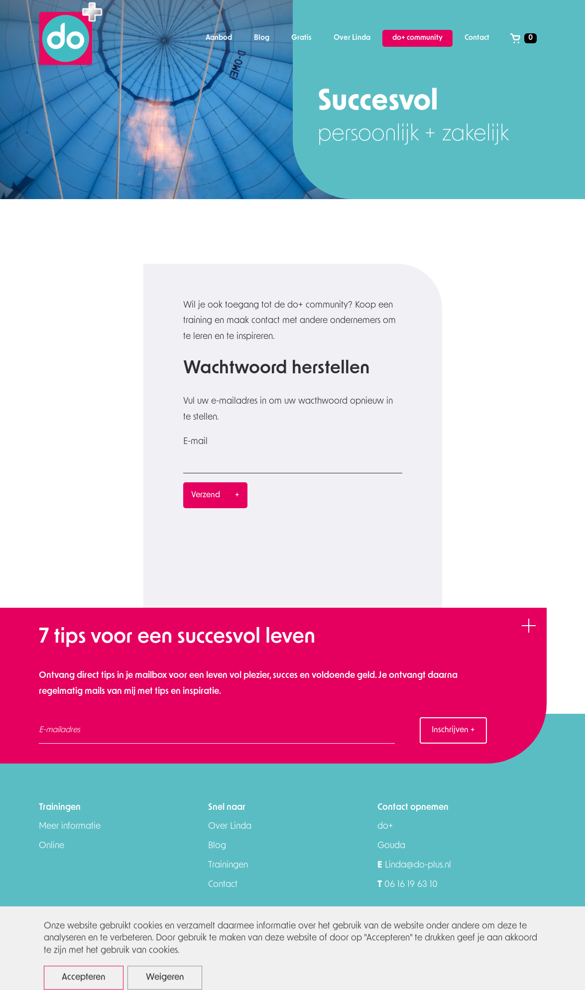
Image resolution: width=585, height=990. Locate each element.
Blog (217, 846)
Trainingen (228, 865)
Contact (222, 884)
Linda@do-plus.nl (414, 865)
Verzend (205, 495)
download (485, 967)
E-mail (195, 442)
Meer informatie (70, 826)
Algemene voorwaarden (414, 967)
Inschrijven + (453, 730)
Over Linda (229, 826)
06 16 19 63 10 (407, 884)
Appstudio (535, 968)
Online (51, 846)
